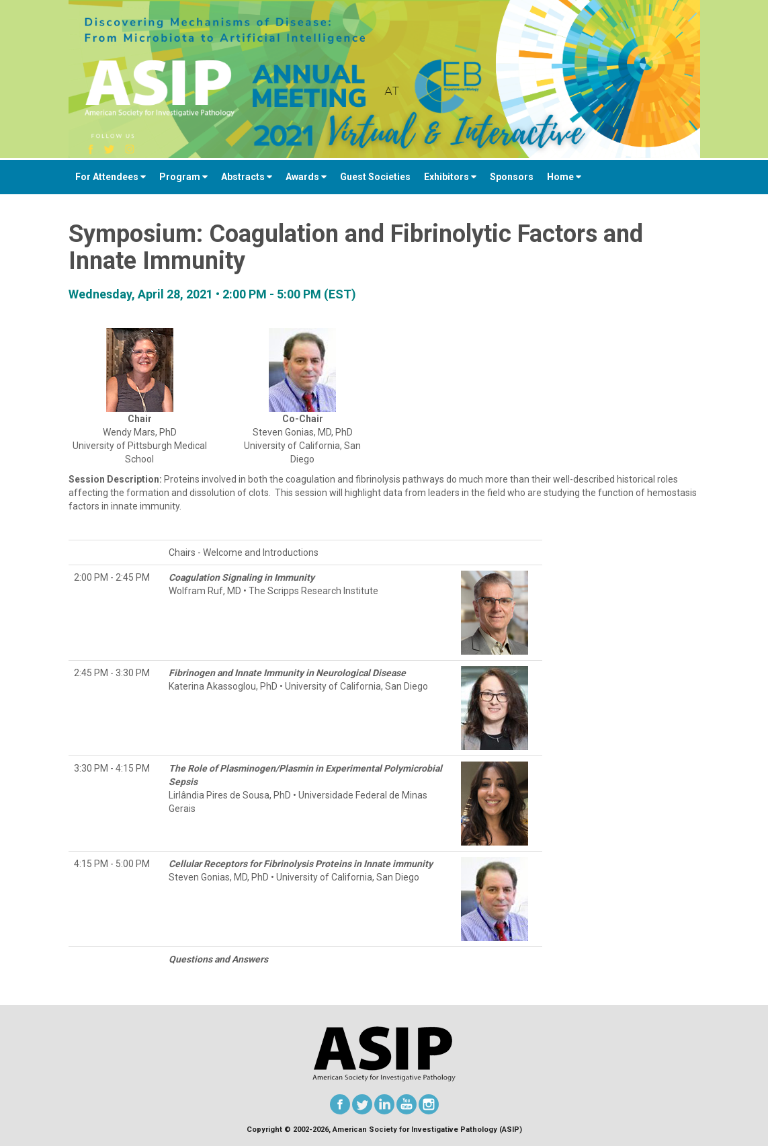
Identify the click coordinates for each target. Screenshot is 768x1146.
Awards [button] (306, 176)
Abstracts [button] (246, 176)
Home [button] (564, 176)
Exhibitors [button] (450, 176)
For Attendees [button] (110, 176)
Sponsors (512, 176)
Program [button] (183, 176)
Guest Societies (375, 176)
